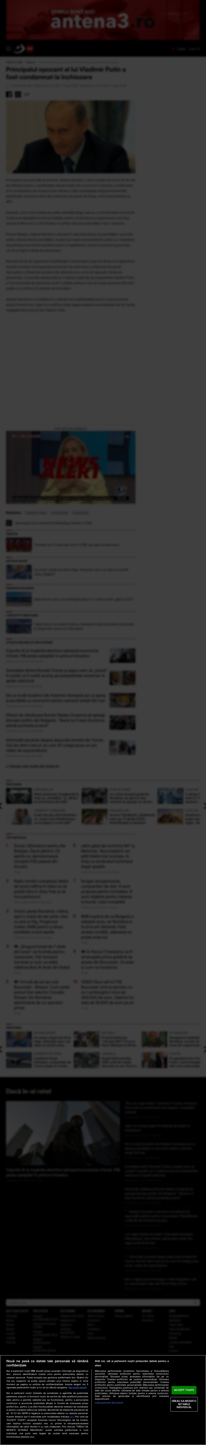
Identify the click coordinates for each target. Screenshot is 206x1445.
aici (72, 1416)
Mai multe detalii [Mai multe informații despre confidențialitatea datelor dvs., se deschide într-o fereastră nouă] (78, 1387)
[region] (103, 1400)
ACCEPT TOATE (184, 1390)
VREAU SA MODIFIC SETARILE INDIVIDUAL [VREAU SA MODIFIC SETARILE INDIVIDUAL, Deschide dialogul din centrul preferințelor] (184, 1404)
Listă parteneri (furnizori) (109, 1402)
